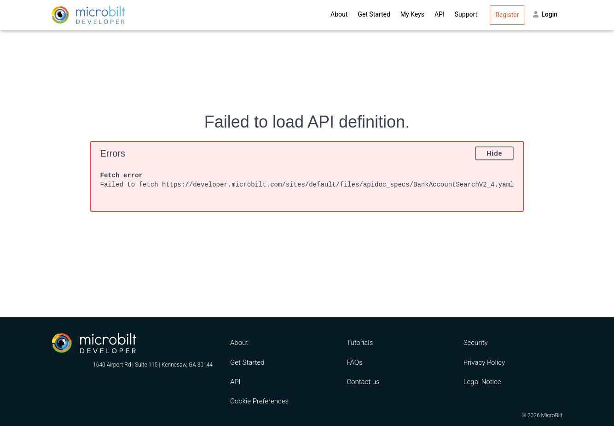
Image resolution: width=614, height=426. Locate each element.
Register (507, 14)
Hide (494, 153)
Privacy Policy (484, 362)
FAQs (354, 362)
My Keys (412, 14)
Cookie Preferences (259, 401)
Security (475, 342)
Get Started (374, 14)
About (339, 14)
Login (545, 14)
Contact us (363, 382)
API (439, 14)
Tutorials (360, 342)
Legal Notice (482, 382)
